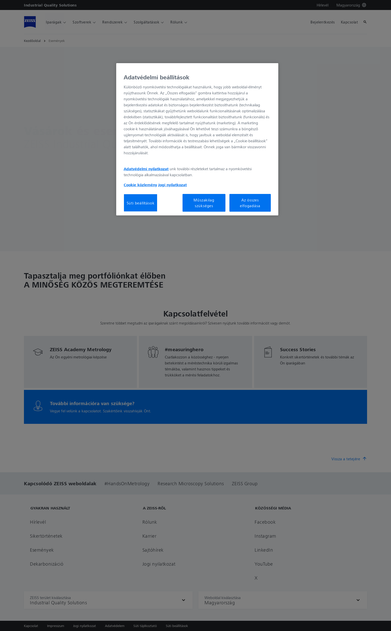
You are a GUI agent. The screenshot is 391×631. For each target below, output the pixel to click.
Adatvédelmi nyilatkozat (146, 168)
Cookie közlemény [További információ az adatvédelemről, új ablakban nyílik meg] (140, 184)
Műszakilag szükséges (204, 202)
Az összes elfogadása (250, 202)
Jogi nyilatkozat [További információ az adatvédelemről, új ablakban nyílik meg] (172, 184)
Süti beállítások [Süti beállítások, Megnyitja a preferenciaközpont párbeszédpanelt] (141, 203)
